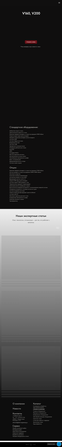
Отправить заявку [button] (31, 42)
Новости (17, 408)
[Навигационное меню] (59, 2)
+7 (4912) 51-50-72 (17, 416)
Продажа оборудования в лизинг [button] (21, 436)
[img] (15, 3)
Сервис (16, 426)
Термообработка (37, 424)
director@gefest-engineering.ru (20, 422)
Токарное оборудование (39, 411)
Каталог (37, 403)
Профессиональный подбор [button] (19, 428)
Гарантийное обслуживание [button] (19, 431)
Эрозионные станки (38, 422)
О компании (19, 403)
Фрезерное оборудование (39, 413)
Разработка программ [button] (18, 434)
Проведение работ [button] (17, 429)
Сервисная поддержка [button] (18, 433)
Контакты (17, 413)
